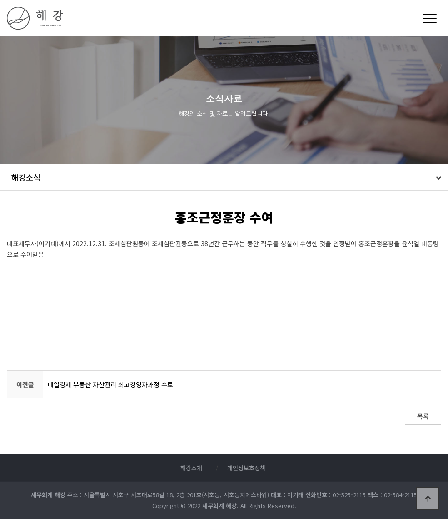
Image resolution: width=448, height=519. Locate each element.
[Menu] (429, 18)
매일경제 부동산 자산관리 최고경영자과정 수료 (110, 384)
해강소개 (191, 468)
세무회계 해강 (112, 18)
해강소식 (25, 177)
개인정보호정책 (246, 468)
